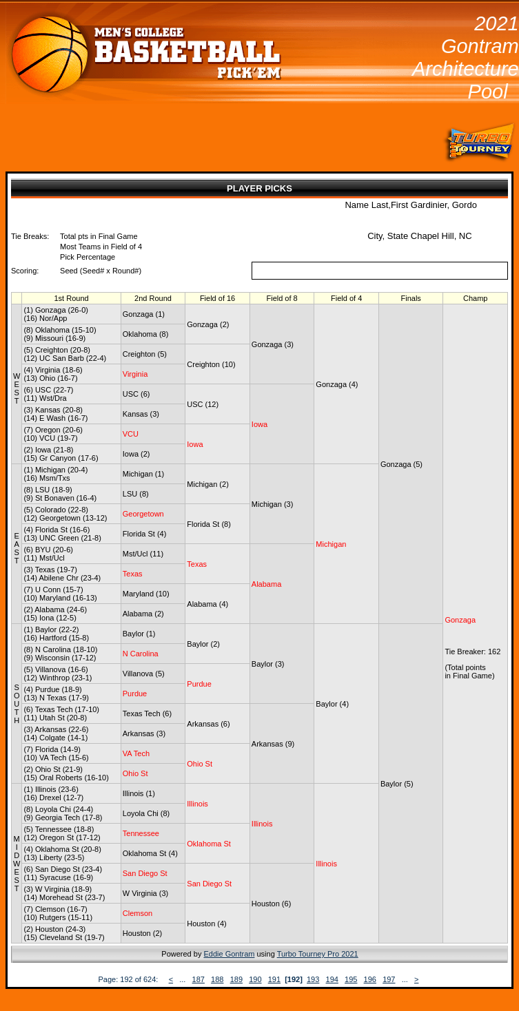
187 (198, 979)
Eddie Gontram (228, 954)
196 (370, 979)
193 (313, 979)
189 (236, 979)
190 (255, 979)
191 (274, 979)
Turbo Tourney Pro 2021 (317, 954)
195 (351, 979)
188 (217, 979)
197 (389, 979)
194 (332, 979)
